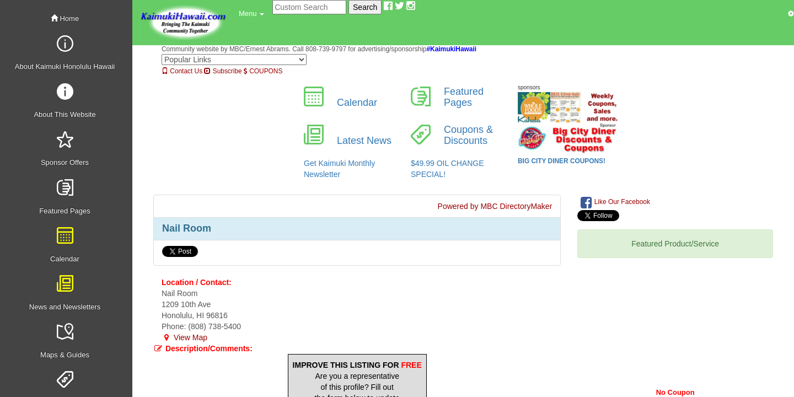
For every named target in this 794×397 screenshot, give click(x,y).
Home (65, 18)
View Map (184, 337)
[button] (251, 14)
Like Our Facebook (615, 202)
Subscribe (223, 71)
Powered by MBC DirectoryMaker (495, 206)
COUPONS (263, 71)
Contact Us (182, 71)
